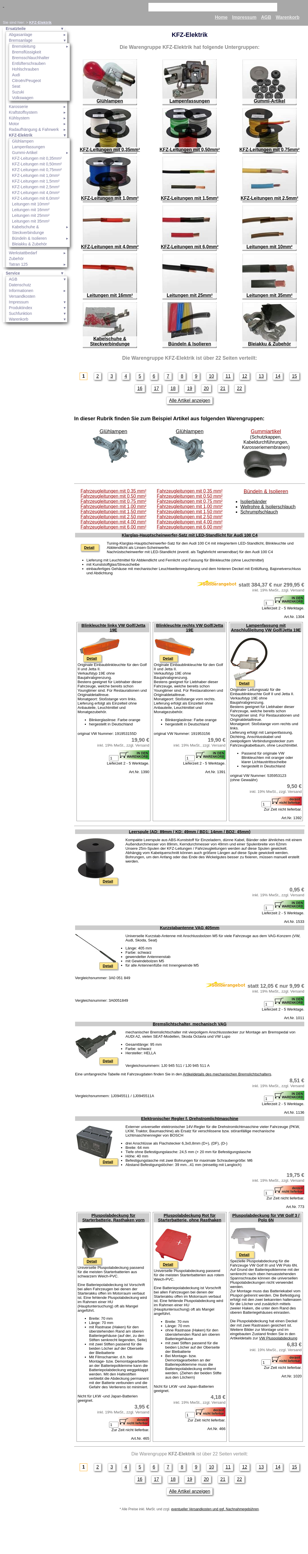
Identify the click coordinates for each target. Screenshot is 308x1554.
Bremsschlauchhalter (30, 57)
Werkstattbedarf (23, 253)
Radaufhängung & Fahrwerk (34, 129)
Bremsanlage (21, 40)
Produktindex (20, 307)
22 (239, 388)
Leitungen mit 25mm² (31, 215)
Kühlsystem (19, 118)
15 (294, 376)
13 (261, 376)
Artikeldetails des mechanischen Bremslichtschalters (227, 1074)
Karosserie (18, 106)
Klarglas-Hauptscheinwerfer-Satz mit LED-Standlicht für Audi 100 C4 (189, 535)
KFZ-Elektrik (40, 22)
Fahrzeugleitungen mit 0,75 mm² (113, 501)
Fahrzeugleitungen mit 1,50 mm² (113, 511)
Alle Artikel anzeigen (189, 400)
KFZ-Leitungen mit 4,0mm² (36, 192)
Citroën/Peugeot (26, 80)
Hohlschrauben (25, 69)
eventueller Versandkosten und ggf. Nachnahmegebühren (215, 1509)
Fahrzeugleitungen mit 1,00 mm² (113, 506)
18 (173, 388)
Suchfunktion (20, 313)
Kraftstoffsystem (23, 112)
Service (13, 273)
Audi (16, 75)
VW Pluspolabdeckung (278, 1338)
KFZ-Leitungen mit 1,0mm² (36, 175)
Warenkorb (287, 17)
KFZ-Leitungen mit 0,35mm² (37, 158)
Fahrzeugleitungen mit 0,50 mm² (113, 496)
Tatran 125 (18, 264)
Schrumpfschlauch (259, 511)
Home (221, 17)
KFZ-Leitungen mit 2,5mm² (36, 187)
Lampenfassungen (28, 147)
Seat (16, 86)
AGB (266, 17)
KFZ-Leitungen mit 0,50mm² (37, 164)
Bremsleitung (23, 46)
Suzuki (18, 92)
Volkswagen (22, 97)
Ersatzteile (16, 28)
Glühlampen (23, 141)
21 (223, 388)
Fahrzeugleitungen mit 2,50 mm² (113, 516)
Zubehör (16, 258)
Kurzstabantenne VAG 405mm (189, 927)
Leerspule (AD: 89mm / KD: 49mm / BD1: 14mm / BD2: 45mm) (189, 831)
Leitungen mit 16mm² (31, 209)
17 (156, 388)
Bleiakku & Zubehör (29, 244)
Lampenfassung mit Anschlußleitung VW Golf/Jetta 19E (266, 627)
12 (244, 376)
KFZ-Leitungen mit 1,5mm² (36, 181)
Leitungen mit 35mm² (31, 221)
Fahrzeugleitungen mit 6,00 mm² (113, 527)
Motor (14, 123)
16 (139, 388)
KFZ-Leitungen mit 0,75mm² (37, 169)
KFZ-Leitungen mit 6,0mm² (36, 198)
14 (278, 376)
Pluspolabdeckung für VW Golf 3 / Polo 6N (265, 1217)
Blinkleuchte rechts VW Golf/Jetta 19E (189, 627)
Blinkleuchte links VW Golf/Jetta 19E (113, 627)
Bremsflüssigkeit (26, 52)
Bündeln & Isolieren (29, 238)
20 (206, 388)
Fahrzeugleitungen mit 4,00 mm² (113, 521)
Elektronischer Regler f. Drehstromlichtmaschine (189, 1118)
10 (211, 376)
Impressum (244, 17)
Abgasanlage (20, 34)
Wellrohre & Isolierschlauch (268, 506)
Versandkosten (22, 296)
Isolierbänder (253, 501)
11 (228, 376)
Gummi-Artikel (24, 152)
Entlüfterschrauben (29, 63)
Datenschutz (20, 285)
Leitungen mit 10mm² (31, 204)
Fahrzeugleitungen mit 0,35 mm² (113, 491)
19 (189, 388)
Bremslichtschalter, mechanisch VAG (190, 1024)
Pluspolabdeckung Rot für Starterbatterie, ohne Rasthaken (190, 1217)
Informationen (21, 290)
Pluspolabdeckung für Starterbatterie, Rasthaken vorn (113, 1217)
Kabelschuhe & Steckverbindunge (28, 230)
